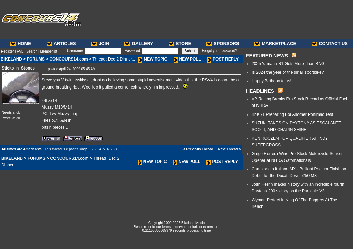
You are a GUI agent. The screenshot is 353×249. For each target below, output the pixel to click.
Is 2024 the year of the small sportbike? (288, 72)
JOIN (100, 43)
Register (7, 51)
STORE (180, 43)
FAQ (20, 51)
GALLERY (138, 43)
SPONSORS (222, 43)
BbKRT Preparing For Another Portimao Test (292, 114)
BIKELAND (11, 59)
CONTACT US (330, 43)
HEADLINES (260, 91)
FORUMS (36, 59)
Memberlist (48, 51)
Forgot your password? (219, 51)
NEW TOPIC (152, 59)
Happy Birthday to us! (271, 81)
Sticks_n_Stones (18, 68)
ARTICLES (61, 43)
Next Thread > (229, 149)
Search (32, 51)
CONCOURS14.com (68, 59)
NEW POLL (187, 59)
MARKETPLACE (275, 43)
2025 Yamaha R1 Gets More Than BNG (288, 63)
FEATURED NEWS (267, 55)
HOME (20, 43)
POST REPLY (223, 59)
